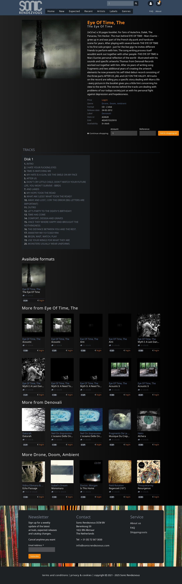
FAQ (151, 11)
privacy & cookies (81, 575)
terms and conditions (55, 575)
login (41, 300)
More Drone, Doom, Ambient (50, 454)
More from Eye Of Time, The (50, 308)
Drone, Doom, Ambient (114, 103)
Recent (88, 11)
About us (135, 523)
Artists (101, 11)
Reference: (144, 129)
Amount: (115, 129)
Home (51, 11)
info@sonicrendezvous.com (92, 545)
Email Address (36, 545)
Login (105, 100)
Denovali (106, 113)
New (61, 11)
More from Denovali (42, 402)
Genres (126, 11)
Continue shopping (97, 133)
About (159, 11)
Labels (113, 11)
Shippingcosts (138, 532)
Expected (74, 11)
